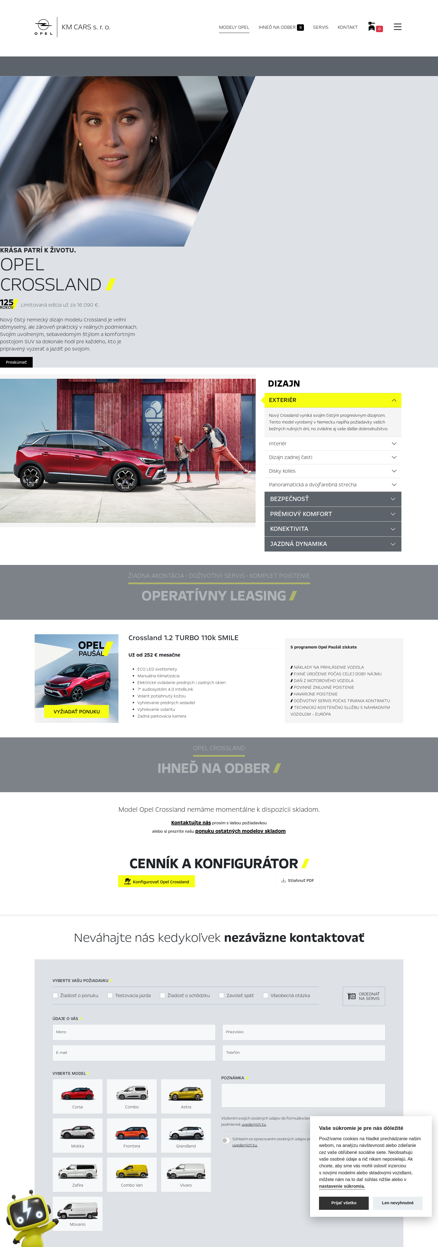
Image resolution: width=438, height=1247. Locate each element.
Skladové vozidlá (144, 1190)
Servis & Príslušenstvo (149, 1199)
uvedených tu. (245, 975)
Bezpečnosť (289, 329)
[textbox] (134, 862)
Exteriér (282, 230)
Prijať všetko (343, 1203)
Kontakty (137, 1208)
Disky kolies (282, 301)
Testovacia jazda (133, 825)
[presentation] (263, 1011)
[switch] (225, 970)
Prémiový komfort (301, 344)
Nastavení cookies (243, 1181)
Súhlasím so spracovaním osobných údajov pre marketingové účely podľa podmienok (305, 972)
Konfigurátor (234, 65)
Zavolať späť (240, 825)
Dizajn (284, 213)
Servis (320, 27)
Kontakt (348, 27)
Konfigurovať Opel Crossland (156, 711)
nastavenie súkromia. (342, 1186)
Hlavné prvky (122, 65)
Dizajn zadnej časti (290, 287)
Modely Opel (234, 27)
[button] (354, 1011)
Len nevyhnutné (398, 1203)
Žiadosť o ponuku (79, 825)
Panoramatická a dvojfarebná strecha (312, 314)
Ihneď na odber (281, 27)
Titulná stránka (142, 1181)
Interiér (278, 273)
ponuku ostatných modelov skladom (240, 661)
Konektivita (289, 359)
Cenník (277, 65)
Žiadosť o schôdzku (189, 825)
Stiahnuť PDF (297, 711)
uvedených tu (254, 954)
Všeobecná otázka (290, 825)
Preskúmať (271, 192)
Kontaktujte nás (191, 653)
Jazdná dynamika (298, 374)
